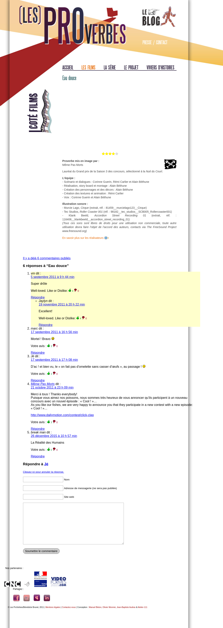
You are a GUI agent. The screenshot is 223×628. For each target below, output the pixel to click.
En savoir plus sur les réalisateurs (83, 237)
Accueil (67, 67)
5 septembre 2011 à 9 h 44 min (52, 277)
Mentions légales (52, 607)
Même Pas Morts (43, 384)
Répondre (38, 297)
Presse (147, 42)
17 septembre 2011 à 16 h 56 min (54, 332)
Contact (161, 42)
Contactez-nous (69, 607)
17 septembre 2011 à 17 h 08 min (54, 359)
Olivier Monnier (109, 607)
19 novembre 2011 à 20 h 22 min (62, 304)
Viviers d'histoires (160, 67)
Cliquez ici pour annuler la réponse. (43, 471)
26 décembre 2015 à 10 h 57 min (54, 436)
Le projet (131, 67)
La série (110, 67)
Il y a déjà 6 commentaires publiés (47, 258)
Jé (46, 464)
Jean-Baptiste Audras (126, 607)
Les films (88, 67)
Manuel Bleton (95, 607)
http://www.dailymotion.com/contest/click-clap (62, 415)
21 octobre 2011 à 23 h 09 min (52, 387)
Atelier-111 (142, 607)
